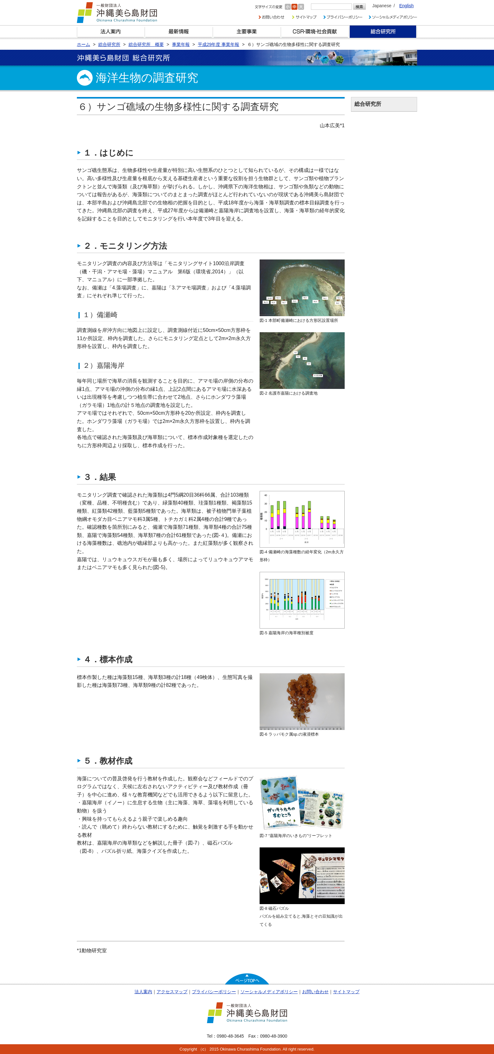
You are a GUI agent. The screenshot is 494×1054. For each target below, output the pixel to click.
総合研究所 (383, 32)
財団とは (111, 32)
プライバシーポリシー (214, 991)
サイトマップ (346, 991)
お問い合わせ (315, 991)
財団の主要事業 (247, 32)
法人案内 (143, 991)
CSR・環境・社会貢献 (315, 32)
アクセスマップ (172, 991)
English (406, 5)
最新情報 (179, 32)
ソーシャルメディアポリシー (269, 991)
